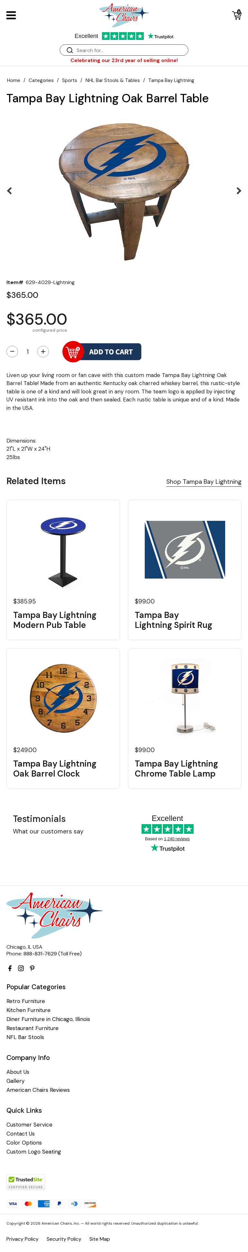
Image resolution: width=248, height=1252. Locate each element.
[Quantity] (27, 351)
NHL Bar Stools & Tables (113, 80)
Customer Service (29, 1125)
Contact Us (20, 1134)
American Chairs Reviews (38, 1090)
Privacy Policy (22, 1239)
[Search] (130, 50)
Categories (41, 80)
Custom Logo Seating (33, 1152)
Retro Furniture (25, 1001)
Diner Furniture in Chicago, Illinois (48, 1019)
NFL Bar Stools (25, 1037)
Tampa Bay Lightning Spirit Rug (173, 620)
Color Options (24, 1143)
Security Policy (64, 1239)
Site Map (99, 1239)
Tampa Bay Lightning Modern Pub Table (54, 620)
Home (13, 80)
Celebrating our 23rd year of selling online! (124, 60)
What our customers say (48, 831)
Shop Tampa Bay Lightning (204, 482)
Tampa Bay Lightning (171, 80)
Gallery (15, 1081)
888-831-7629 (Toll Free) (52, 953)
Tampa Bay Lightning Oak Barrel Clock (54, 769)
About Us (17, 1072)
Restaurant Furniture (32, 1028)
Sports (69, 80)
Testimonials (39, 819)
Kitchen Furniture (28, 1010)
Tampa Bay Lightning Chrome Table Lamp (176, 769)
